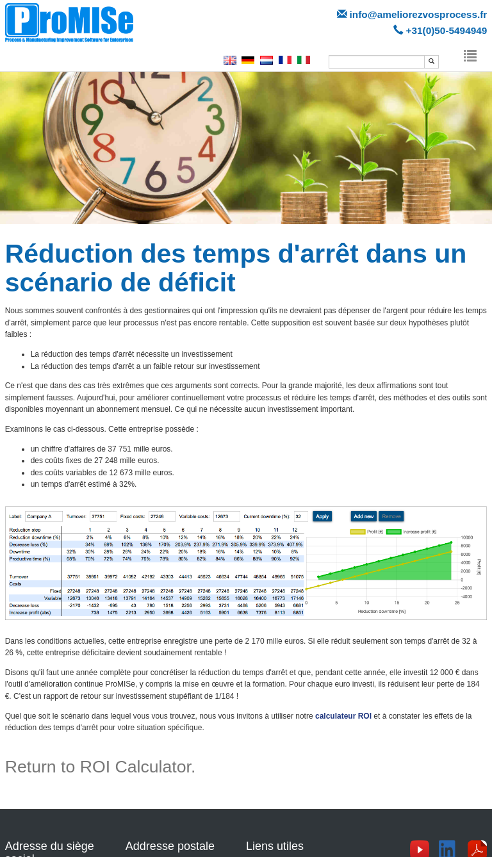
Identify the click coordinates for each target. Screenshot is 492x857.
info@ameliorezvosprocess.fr (419, 14)
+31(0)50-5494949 (446, 30)
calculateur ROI (343, 716)
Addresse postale (170, 846)
